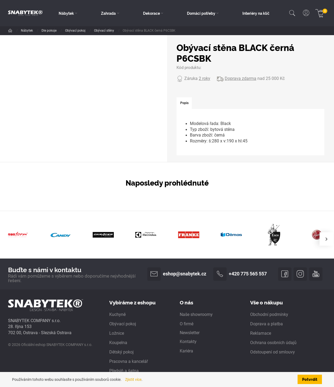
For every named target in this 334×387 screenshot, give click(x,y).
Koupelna (118, 342)
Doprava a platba (266, 324)
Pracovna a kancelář (128, 361)
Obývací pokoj (75, 30)
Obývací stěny (104, 30)
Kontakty (188, 341)
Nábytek (27, 30)
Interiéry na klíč (255, 13)
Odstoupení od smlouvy (272, 352)
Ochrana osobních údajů (273, 342)
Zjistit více (133, 379)
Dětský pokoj (121, 352)
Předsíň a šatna (124, 370)
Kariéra (186, 351)
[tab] (184, 103)
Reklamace (260, 333)
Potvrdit (309, 379)
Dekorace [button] (151, 13)
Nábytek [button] (66, 13)
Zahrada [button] (108, 13)
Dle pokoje (49, 30)
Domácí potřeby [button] (201, 13)
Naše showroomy (196, 314)
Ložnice (116, 333)
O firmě (186, 324)
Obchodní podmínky (269, 314)
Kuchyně (117, 314)
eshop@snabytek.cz (176, 274)
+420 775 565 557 (240, 274)
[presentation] (326, 239)
